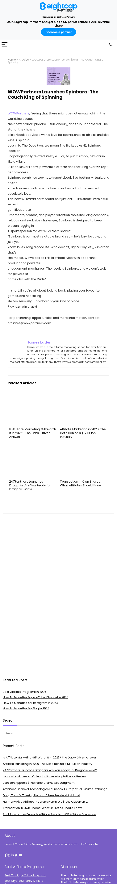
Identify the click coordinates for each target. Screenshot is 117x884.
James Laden (39, 342)
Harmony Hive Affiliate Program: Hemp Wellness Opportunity (45, 802)
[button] (5, 855)
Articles (24, 60)
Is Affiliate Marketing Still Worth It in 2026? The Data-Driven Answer (32, 433)
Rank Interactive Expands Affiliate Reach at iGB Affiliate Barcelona (49, 814)
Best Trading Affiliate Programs (25, 875)
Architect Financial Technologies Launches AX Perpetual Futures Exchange (55, 789)
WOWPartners (18, 113)
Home (12, 60)
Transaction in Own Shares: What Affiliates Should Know (81, 483)
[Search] (111, 45)
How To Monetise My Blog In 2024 (26, 708)
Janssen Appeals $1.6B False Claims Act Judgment (39, 783)
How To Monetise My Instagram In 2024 (30, 703)
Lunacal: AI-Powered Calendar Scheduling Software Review (44, 776)
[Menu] (4, 45)
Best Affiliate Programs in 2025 (24, 692)
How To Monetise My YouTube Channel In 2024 (35, 697)
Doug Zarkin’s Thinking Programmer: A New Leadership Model (41, 795)
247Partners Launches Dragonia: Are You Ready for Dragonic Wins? (30, 485)
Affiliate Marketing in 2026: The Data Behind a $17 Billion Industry (83, 433)
